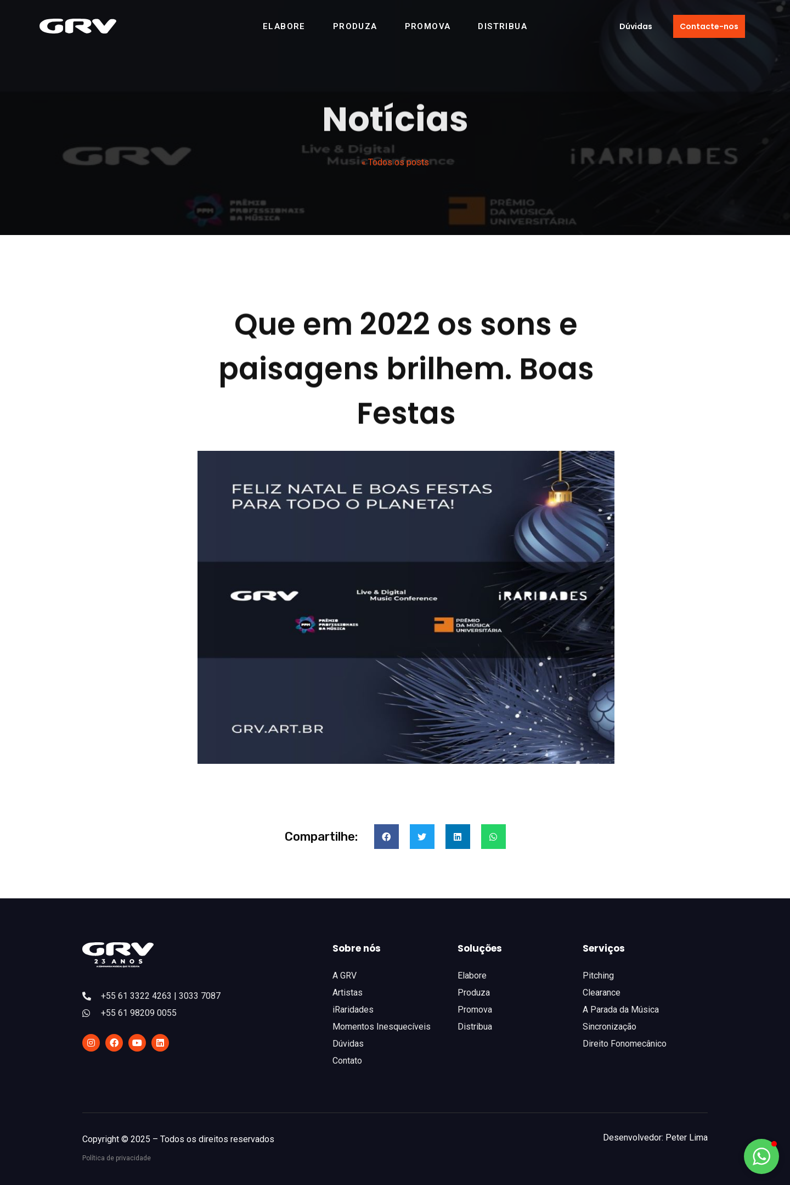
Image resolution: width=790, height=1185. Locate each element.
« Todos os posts (395, 162)
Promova (428, 26)
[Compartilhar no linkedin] (457, 836)
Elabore (284, 26)
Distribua (502, 26)
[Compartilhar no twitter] (422, 836)
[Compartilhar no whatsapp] (493, 836)
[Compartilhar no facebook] (386, 836)
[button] (636, 26)
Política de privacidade (116, 1158)
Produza (355, 26)
